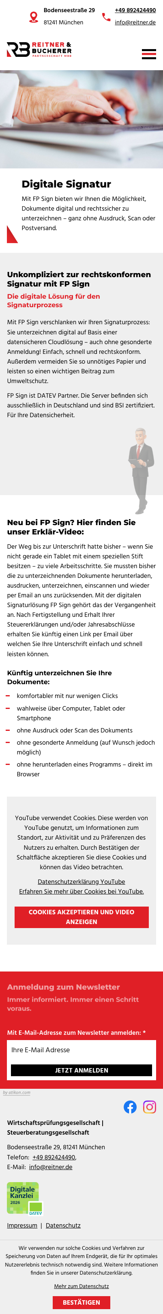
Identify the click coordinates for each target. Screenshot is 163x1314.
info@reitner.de (135, 23)
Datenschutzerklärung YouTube (81, 882)
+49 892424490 (135, 11)
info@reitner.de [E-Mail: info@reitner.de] (51, 1167)
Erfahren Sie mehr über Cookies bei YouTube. (81, 892)
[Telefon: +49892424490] (53, 1157)
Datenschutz (63, 1226)
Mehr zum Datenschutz (81, 1287)
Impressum (22, 1226)
